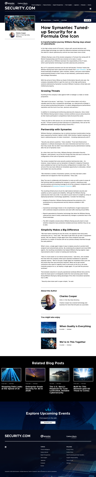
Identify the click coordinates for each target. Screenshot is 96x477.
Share (87, 20)
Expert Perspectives (58, 5)
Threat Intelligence (36, 5)
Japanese (76, 5)
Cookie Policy (69, 452)
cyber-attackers (81, 69)
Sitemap (68, 463)
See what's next (48, 422)
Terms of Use (69, 460)
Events (89, 5)
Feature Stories (47, 5)
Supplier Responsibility (72, 457)
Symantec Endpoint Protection (62, 186)
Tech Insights (68, 5)
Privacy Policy (69, 449)
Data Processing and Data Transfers (75, 454)
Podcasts (83, 5)
